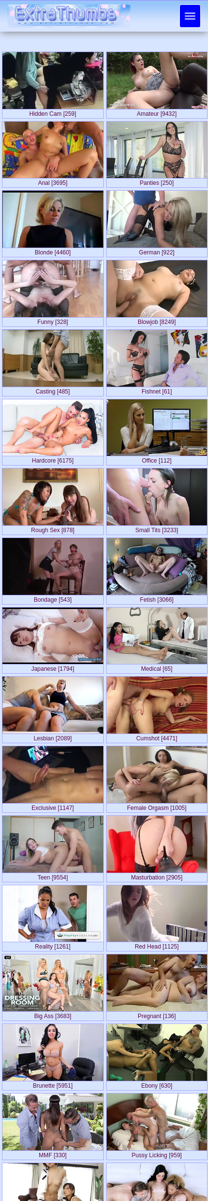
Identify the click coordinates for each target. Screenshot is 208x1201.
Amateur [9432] (156, 111)
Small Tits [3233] (156, 528)
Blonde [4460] (53, 250)
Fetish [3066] (157, 597)
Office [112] (157, 458)
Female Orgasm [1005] (157, 806)
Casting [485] (52, 389)
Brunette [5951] (53, 1083)
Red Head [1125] (157, 944)
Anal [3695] (52, 180)
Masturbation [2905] (156, 875)
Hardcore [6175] (53, 458)
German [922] (157, 250)
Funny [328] (52, 320)
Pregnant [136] (157, 1014)
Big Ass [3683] (52, 1014)
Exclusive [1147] (53, 806)
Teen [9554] (52, 875)
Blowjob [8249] (157, 320)
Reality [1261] (52, 944)
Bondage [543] (53, 597)
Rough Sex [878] (52, 528)
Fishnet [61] (157, 389)
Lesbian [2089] (52, 736)
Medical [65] (157, 666)
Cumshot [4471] (156, 736)
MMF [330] (52, 1153)
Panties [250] (157, 180)
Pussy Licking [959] (157, 1153)
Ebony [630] (156, 1083)
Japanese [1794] (52, 666)
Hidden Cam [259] (52, 111)
